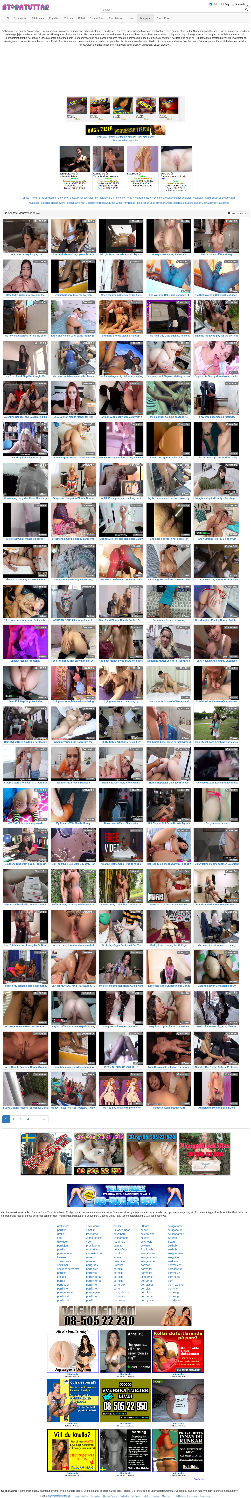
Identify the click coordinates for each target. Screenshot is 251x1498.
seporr (144, 1230)
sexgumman (175, 1253)
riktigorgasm (121, 1237)
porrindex (119, 1296)
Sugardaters (179, 202)
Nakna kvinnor (58, 202)
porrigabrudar (65, 1292)
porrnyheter (148, 1300)
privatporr (119, 1234)
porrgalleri (92, 1269)
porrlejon (62, 1245)
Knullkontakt (101, 202)
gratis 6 (61, 1234)
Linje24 (27, 197)
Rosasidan (197, 197)
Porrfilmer (159, 202)
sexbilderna (93, 1226)
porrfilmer (92, 1284)
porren (117, 1288)
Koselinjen (93, 197)
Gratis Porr (122, 202)
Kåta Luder (34, 202)
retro (89, 1257)
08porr (145, 1226)
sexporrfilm (147, 1276)
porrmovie (174, 1272)
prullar (117, 1226)
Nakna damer (193, 202)
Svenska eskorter (172, 197)
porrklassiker (175, 1269)
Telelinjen (36, 197)
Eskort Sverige (154, 197)
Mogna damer (208, 202)
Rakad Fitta (134, 202)
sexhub (172, 1245)
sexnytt (145, 1237)
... (35, 1119)
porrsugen (63, 1284)
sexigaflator (175, 1230)
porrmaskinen (176, 1284)
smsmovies (64, 1261)
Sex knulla (147, 1249)
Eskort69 (45, 202)
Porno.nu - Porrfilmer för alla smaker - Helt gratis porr (125, 137)
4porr (89, 1241)
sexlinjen (146, 1245)
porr (170, 1280)
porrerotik (119, 1284)
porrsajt (61, 1280)
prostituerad (93, 1245)
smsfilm (90, 1230)
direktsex (62, 1241)
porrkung (173, 1292)
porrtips (118, 1253)
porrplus (146, 1288)
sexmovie (146, 1241)
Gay (227, 4)
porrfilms (91, 1272)
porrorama (147, 1296)
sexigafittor (147, 1234)
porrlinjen (173, 1288)
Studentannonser (76, 202)
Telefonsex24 (107, 197)
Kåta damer (223, 202)
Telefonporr (120, 197)
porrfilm (61, 1230)
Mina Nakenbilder (136, 197)
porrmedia (174, 1276)
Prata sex (82, 197)
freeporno (92, 1234)
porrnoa (145, 1265)
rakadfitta (119, 1261)
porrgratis (92, 1265)
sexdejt (61, 1276)
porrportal (146, 1280)
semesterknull (94, 1253)
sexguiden (174, 1257)
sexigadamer (176, 1234)
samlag (118, 1245)
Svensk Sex (147, 202)
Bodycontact (228, 197)
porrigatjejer (93, 1292)
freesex (61, 1257)
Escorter (90, 202)
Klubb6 (207, 197)
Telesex (72, 197)
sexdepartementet (68, 1269)
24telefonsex (94, 1237)
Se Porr (172, 1237)
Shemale (240, 4)
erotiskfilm (92, 1249)
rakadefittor (120, 1249)
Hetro (216, 4)
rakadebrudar (122, 1230)
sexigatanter (148, 1261)
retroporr (91, 1261)
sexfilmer (173, 1261)
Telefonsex (62, 197)
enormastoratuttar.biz (59, 1496)
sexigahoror (175, 1226)
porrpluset (147, 1284)
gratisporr (63, 1226)
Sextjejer (186, 197)
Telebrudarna (49, 197)
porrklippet (174, 1300)
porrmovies (174, 1265)
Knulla (168, 202)
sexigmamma (149, 1257)
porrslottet (120, 1300)
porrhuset (63, 1296)
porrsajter (146, 1269)
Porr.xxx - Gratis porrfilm (125, 140)
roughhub (119, 1241)
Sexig (171, 1241)
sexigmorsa (148, 1253)
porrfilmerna (93, 1276)
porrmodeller (65, 1253)
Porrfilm (118, 1265)
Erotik (112, 202)
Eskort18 (216, 197)
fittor (59, 1237)
